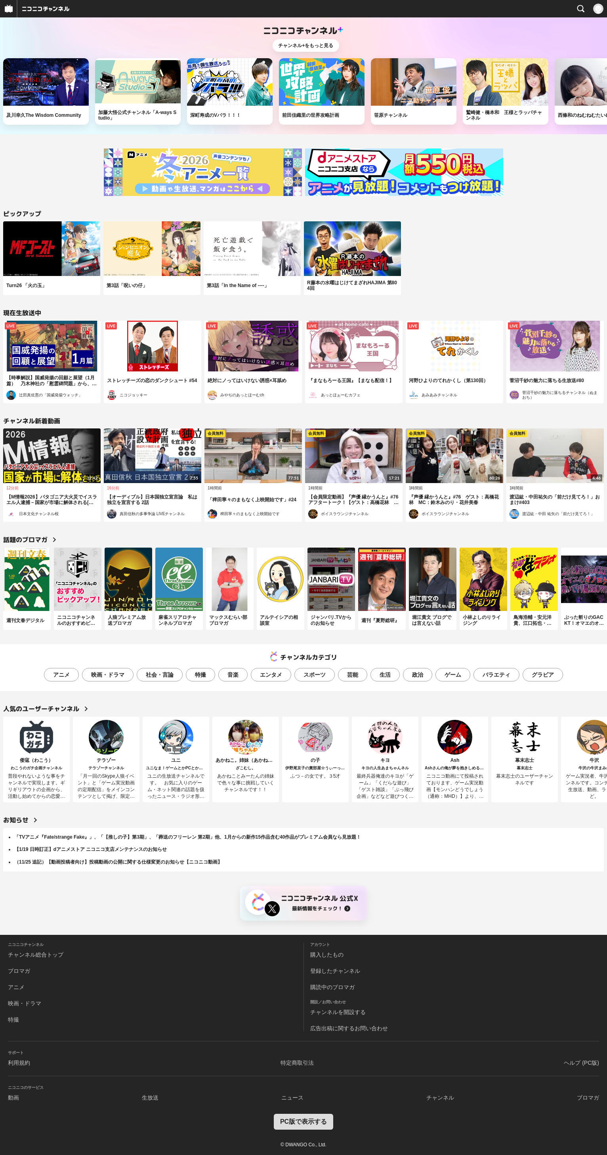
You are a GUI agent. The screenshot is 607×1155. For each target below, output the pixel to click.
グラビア (543, 675)
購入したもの (327, 954)
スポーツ (315, 675)
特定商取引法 (297, 1063)
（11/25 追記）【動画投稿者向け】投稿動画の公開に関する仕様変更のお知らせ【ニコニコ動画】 (118, 862)
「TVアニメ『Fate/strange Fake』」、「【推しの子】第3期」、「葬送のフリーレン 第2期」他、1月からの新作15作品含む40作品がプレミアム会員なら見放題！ (187, 837)
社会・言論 (160, 675)
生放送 (150, 1097)
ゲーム (453, 675)
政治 (417, 675)
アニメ (61, 675)
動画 (13, 1097)
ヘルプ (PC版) (581, 1063)
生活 (385, 675)
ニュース (292, 1097)
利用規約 (19, 1063)
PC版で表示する (303, 1121)
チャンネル (440, 1097)
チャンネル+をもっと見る (305, 45)
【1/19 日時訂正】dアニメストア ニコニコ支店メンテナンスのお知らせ (90, 849)
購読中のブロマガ (332, 987)
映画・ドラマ (107, 675)
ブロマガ (19, 971)
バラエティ (496, 675)
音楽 (233, 675)
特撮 (200, 675)
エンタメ (271, 675)
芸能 (352, 675)
